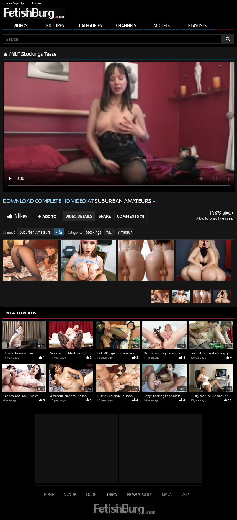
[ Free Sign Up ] (14, 3)
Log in (36, 3)
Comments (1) (130, 215)
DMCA (166, 494)
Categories (90, 25)
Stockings (93, 232)
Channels (126, 25)
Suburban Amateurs (35, 232)
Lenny (214, 218)
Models (161, 25)
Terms (112, 494)
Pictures (55, 25)
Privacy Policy (139, 494)
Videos (20, 25)
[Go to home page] (34, 13)
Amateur (125, 232)
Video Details (78, 215)
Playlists (197, 25)
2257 (185, 494)
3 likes (20, 215)
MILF (109, 232)
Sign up (70, 494)
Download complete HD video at (77, 200)
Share (104, 215)
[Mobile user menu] (118, 24)
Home (49, 494)
